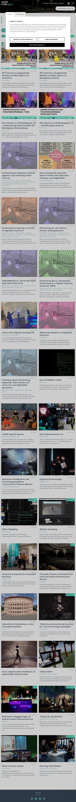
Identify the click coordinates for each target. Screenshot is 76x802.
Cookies (9, 14)
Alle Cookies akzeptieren (37, 45)
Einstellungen (20, 14)
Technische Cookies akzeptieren (23, 39)
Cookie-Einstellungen (51, 39)
